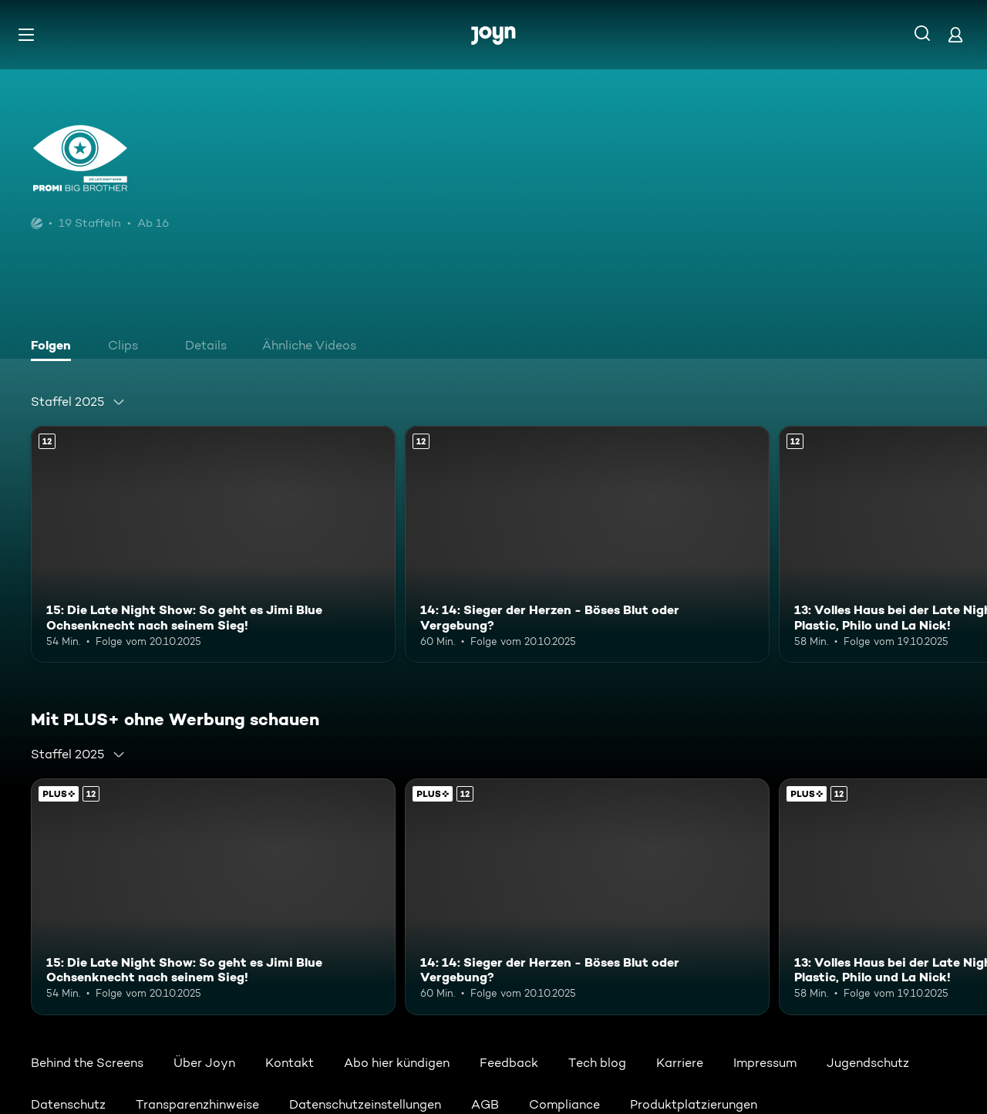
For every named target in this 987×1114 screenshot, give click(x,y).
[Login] (955, 34)
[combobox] (78, 402)
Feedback (509, 1062)
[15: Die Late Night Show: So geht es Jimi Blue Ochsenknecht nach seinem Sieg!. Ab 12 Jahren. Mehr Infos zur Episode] (213, 544)
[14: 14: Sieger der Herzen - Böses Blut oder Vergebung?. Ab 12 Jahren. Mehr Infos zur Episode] (587, 544)
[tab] (55, 347)
